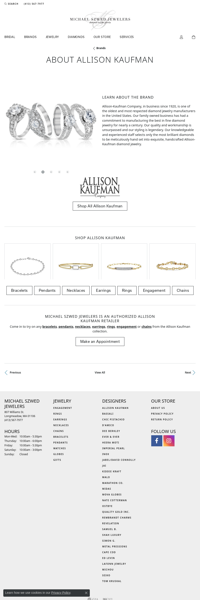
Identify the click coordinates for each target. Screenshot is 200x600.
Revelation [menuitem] (110, 497)
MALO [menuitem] (106, 451)
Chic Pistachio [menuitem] (113, 393)
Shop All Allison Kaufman (100, 206)
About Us (158, 382)
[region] (51, 120)
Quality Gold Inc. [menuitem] (116, 486)
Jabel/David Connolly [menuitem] (119, 434)
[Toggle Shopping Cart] (194, 37)
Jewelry (52, 36)
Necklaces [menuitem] (61, 399)
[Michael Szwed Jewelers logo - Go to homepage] (100, 20)
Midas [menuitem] (106, 463)
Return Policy (162, 393)
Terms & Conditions (105, 587)
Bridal (9, 36)
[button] (11, 4)
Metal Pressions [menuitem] (114, 520)
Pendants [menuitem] (60, 416)
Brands (30, 36)
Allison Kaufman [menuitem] (115, 382)
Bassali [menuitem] (108, 387)
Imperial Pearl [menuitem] (113, 422)
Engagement (154, 264)
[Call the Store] (13, 394)
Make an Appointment (100, 316)
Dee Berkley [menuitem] (111, 405)
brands (101, 48)
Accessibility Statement (137, 587)
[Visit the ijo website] (108, 573)
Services (127, 36)
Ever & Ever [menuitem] (111, 411)
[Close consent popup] (86, 593)
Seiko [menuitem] (106, 549)
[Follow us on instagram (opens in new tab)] (169, 415)
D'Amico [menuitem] (108, 399)
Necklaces (76, 264)
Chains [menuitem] (58, 405)
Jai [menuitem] (104, 439)
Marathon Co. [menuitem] (113, 457)
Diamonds (76, 36)
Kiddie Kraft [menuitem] (112, 445)
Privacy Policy (162, 387)
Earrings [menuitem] (60, 393)
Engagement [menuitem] (62, 382)
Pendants (47, 264)
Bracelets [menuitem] (61, 411)
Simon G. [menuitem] (109, 515)
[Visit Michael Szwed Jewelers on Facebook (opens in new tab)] (156, 415)
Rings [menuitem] (57, 387)
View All (100, 347)
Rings (127, 264)
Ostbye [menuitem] (107, 480)
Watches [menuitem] (59, 422)
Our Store (102, 36)
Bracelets (19, 264)
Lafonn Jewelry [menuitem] (114, 538)
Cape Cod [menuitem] (109, 526)
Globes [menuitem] (58, 428)
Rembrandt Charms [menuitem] (116, 491)
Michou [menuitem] (108, 543)
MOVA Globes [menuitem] (112, 468)
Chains (183, 264)
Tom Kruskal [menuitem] (112, 555)
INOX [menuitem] (105, 428)
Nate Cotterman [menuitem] (114, 474)
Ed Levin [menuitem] (108, 532)
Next (188, 347)
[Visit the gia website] (93, 573)
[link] (33, 4)
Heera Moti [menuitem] (110, 416)
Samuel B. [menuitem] (109, 503)
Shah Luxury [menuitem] (112, 509)
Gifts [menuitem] (57, 434)
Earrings (103, 264)
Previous (15, 347)
